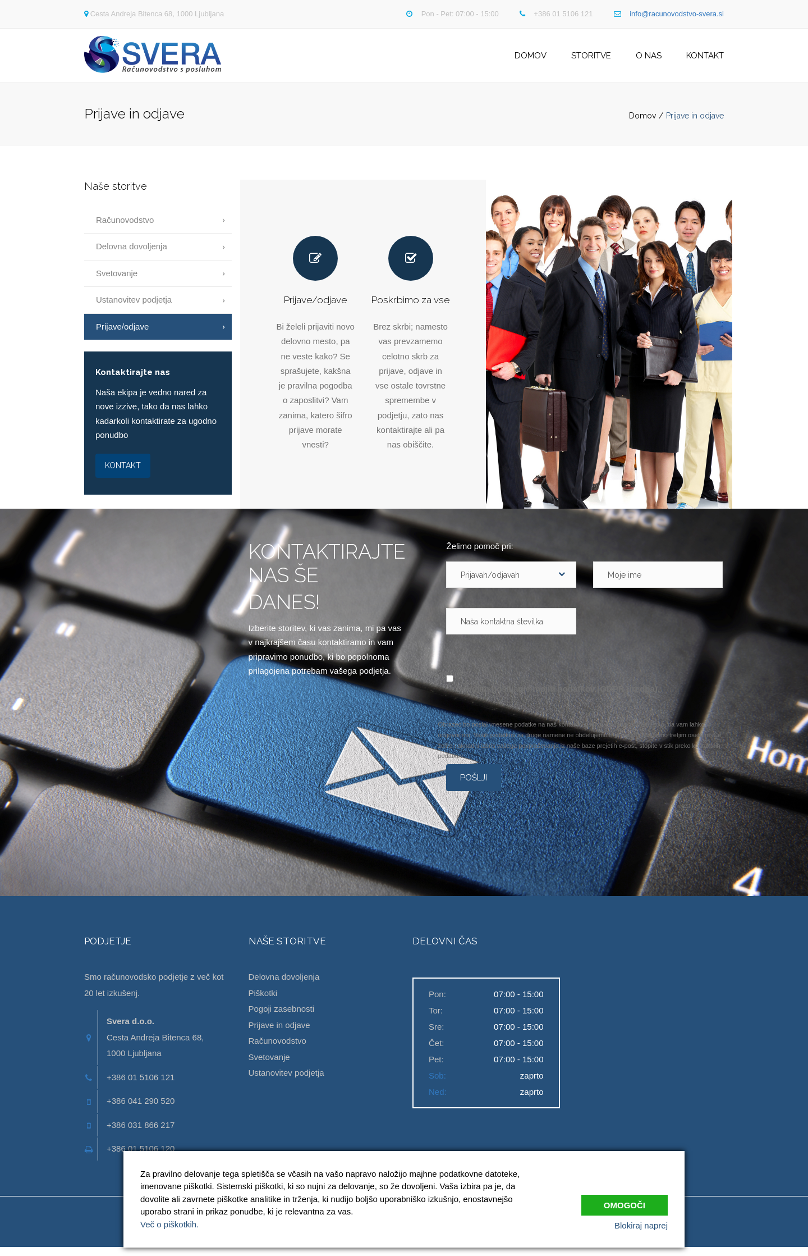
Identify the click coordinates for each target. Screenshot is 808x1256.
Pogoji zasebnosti (282, 1017)
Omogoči (624, 1202)
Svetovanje (116, 281)
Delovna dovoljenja (131, 255)
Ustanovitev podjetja (134, 308)
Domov (531, 59)
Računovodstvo (125, 229)
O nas (649, 59)
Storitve (591, 59)
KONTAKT (123, 473)
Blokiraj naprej (641, 1225)
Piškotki (263, 1001)
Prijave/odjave (122, 335)
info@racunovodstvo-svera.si (677, 14)
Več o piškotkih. (169, 1224)
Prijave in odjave (279, 1033)
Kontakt (705, 59)
